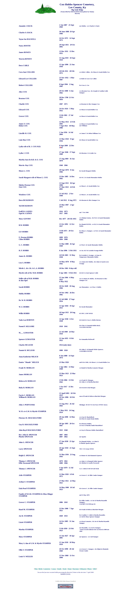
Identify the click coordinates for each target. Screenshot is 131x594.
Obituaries (83, 569)
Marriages (76, 569)
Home (70, 569)
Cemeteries (46, 569)
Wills (94, 569)
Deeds (64, 569)
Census (54, 569)
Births (40, 569)
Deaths (59, 569)
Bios (36, 569)
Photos (89, 569)
